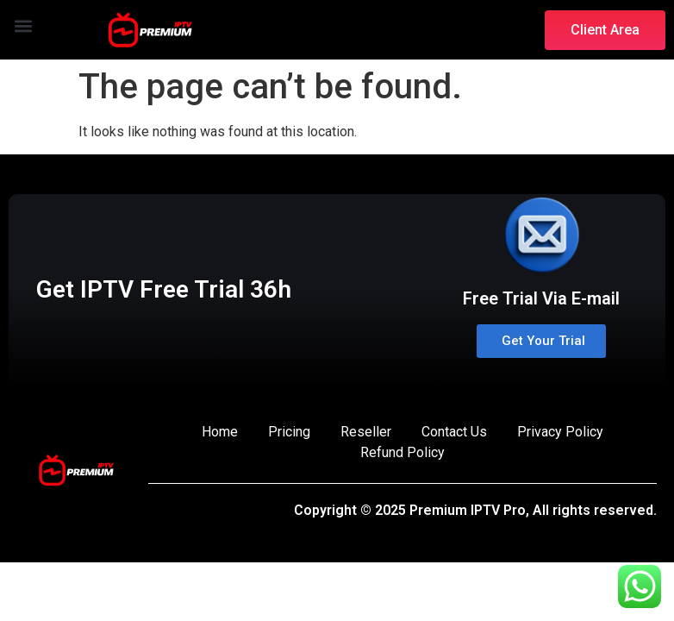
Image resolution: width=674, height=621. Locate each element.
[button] (23, 25)
